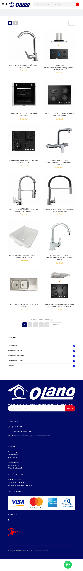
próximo (56, 329)
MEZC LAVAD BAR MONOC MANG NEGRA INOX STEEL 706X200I (59, 212)
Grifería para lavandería (16, 360)
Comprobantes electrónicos (17, 487)
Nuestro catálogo (13, 470)
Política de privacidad (15, 472)
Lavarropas (11, 370)
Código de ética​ (13, 459)
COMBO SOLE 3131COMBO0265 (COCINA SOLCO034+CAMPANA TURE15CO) (59, 309)
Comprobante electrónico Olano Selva (20, 490)
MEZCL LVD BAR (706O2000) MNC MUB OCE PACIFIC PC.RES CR (23, 212)
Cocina (12, 342)
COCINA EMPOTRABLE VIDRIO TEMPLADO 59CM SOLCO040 (24, 163)
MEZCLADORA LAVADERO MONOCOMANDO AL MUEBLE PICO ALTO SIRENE (59, 261)
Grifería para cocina (15, 355)
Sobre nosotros (12, 462)
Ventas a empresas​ (14, 456)
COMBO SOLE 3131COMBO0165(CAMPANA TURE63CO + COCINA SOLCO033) (59, 67)
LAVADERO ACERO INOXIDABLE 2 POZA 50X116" (24, 309)
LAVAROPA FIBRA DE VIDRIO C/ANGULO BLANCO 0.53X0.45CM (23, 260)
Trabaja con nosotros (14, 464)
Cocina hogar (12, 350)
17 (47, 329)
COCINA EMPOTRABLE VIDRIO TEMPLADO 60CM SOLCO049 (59, 116)
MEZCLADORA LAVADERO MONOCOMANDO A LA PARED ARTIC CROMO (59, 164)
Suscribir (70, 413)
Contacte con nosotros (15, 484)
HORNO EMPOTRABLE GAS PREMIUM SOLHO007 (24, 116)
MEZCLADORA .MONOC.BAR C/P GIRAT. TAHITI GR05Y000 (23, 66)
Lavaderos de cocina (15, 365)
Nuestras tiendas (13, 467)
